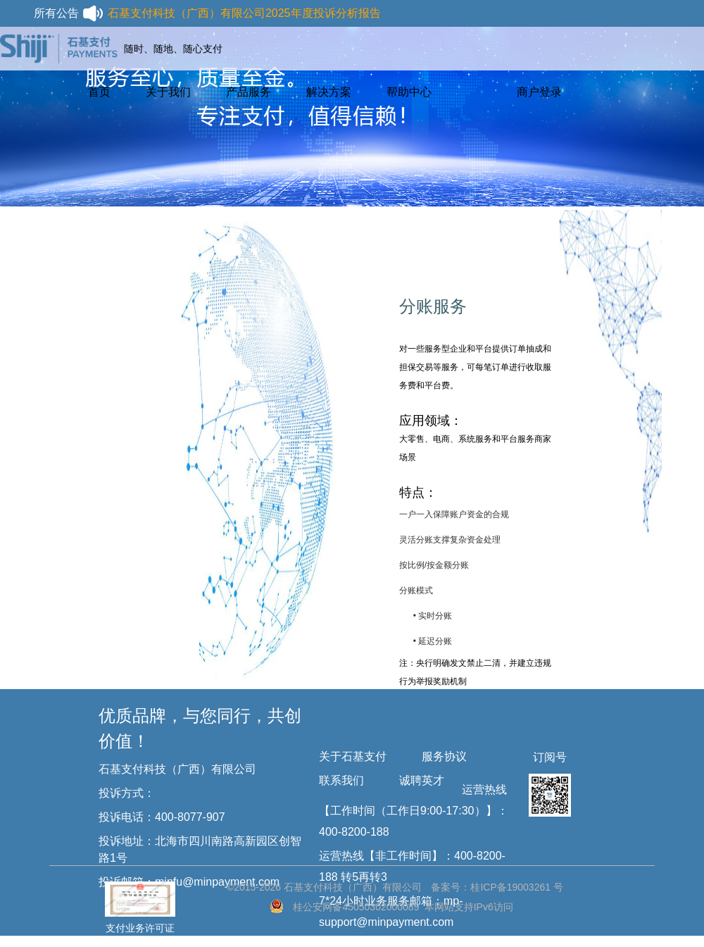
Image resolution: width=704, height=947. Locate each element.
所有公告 (69, 13)
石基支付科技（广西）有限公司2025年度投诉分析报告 (244, 13)
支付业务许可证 (140, 897)
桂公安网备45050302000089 (356, 906)
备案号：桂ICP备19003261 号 (497, 887)
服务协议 (444, 756)
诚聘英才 (421, 780)
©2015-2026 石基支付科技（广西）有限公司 (324, 887)
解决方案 (328, 92)
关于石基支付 (352, 756)
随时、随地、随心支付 (173, 48)
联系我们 (341, 780)
